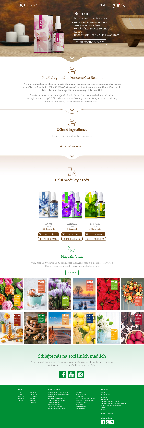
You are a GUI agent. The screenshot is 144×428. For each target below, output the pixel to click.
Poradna (33, 392)
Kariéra (32, 398)
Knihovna (33, 400)
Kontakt (103, 409)
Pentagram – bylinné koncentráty (58, 392)
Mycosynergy (52, 396)
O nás (20, 394)
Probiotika (79, 392)
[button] (48, 205)
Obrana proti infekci (54, 402)
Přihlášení (104, 397)
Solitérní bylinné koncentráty (57, 398)
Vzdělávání (33, 396)
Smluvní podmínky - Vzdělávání (111, 405)
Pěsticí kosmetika (81, 406)
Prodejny (21, 398)
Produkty (21, 396)
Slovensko (110, 413)
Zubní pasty (79, 404)
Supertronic (34, 394)
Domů (20, 392)
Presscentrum (105, 394)
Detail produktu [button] (48, 239)
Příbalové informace (72, 146)
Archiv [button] (72, 272)
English (103, 413)
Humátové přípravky (54, 404)
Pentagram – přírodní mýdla (85, 400)
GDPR (103, 407)
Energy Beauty (80, 408)
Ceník (103, 392)
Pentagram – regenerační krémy (58, 394)
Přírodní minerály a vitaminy (56, 408)
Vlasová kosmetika (81, 402)
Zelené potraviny (81, 394)
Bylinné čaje (79, 396)
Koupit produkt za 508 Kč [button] (90, 42)
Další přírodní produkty (55, 406)
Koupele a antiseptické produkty (85, 398)
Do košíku (50, 234)
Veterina (33, 402)
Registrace (104, 399)
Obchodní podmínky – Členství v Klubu (113, 403)
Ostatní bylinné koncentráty (56, 400)
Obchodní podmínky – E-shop (110, 401)
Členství (20, 400)
